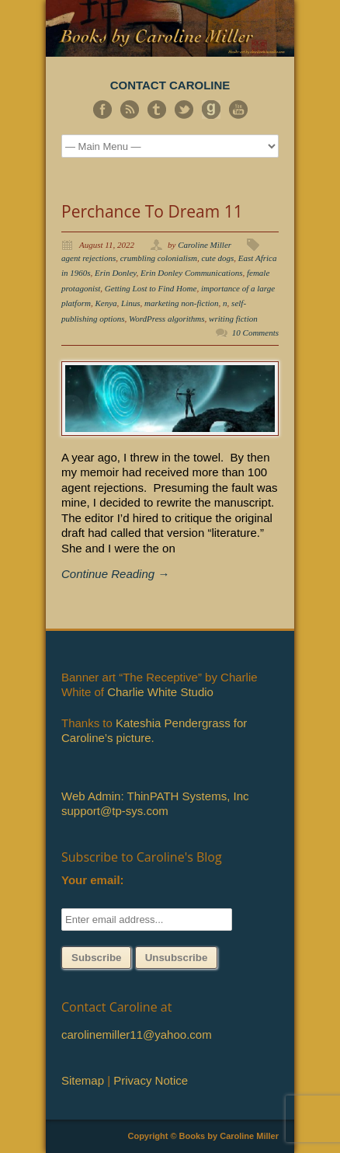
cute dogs (217, 258)
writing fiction (233, 318)
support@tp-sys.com (114, 810)
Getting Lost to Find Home (151, 288)
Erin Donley (115, 272)
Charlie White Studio (160, 691)
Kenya (105, 303)
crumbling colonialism (158, 258)
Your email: (92, 880)
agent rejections (88, 258)
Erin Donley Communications (191, 272)
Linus (130, 303)
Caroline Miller (204, 244)
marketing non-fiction (181, 303)
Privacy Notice (150, 1080)
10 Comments (255, 332)
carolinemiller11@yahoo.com (136, 1034)
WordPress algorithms (167, 318)
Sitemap (82, 1080)
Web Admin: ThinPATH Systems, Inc (154, 796)
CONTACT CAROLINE (170, 85)
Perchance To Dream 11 (152, 211)
